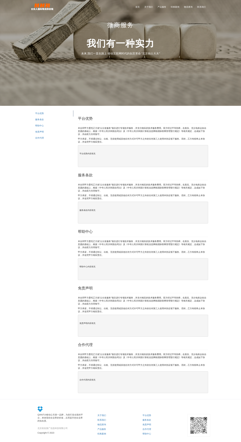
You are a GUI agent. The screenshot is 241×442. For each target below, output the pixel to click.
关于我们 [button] (148, 7)
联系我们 (101, 420)
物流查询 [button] (188, 7)
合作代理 (39, 138)
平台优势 (39, 113)
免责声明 (39, 132)
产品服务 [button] (162, 7)
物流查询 (101, 424)
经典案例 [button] (175, 7)
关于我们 (101, 415)
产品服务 (101, 429)
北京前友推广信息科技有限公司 (53, 428)
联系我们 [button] (201, 7)
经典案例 (101, 433)
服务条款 (39, 119)
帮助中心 (39, 125)
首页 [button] (137, 7)
